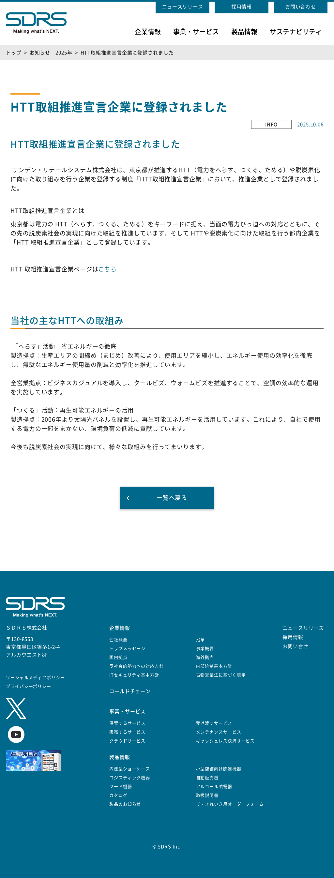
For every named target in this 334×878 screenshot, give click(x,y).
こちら (107, 269)
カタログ (118, 795)
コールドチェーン (130, 691)
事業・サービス (196, 31)
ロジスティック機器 (129, 778)
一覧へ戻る (172, 498)
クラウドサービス (127, 741)
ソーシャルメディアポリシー (35, 677)
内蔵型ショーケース (129, 769)
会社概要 (118, 640)
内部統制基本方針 (214, 666)
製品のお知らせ (125, 804)
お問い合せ (295, 646)
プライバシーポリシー (28, 686)
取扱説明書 (207, 795)
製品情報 (244, 31)
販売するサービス (127, 732)
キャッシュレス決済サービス (225, 741)
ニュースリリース (182, 6)
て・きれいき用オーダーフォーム (230, 804)
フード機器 (120, 786)
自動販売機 (207, 778)
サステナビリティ (296, 31)
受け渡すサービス (214, 723)
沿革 (200, 640)
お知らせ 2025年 (51, 52)
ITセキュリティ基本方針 (134, 675)
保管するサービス (127, 723)
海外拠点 (205, 657)
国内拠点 (118, 657)
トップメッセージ (127, 648)
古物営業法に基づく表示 (221, 675)
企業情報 (148, 31)
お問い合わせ (300, 6)
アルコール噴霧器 (214, 786)
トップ (14, 52)
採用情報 (241, 6)
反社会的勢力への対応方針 (136, 666)
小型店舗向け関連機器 (218, 769)
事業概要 (205, 648)
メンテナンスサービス (218, 732)
